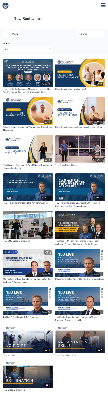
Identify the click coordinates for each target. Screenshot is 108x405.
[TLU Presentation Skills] (80, 355)
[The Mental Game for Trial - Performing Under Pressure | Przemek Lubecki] (80, 318)
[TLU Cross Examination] (28, 390)
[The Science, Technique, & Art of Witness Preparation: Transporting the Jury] (28, 167)
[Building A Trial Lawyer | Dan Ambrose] (28, 317)
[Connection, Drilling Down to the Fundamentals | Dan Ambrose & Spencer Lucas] (28, 280)
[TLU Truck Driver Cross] (80, 165)
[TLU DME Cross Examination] (28, 241)
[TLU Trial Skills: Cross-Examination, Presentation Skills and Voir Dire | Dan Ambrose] (80, 204)
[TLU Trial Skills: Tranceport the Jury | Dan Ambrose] (28, 203)
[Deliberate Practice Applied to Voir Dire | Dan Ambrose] (80, 279)
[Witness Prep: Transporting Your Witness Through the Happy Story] (28, 129)
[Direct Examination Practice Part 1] (80, 89)
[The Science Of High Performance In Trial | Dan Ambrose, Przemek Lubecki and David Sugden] (80, 242)
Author (6, 43)
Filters (12, 34)
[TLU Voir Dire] (28, 355)
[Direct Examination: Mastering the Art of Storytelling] (80, 127)
